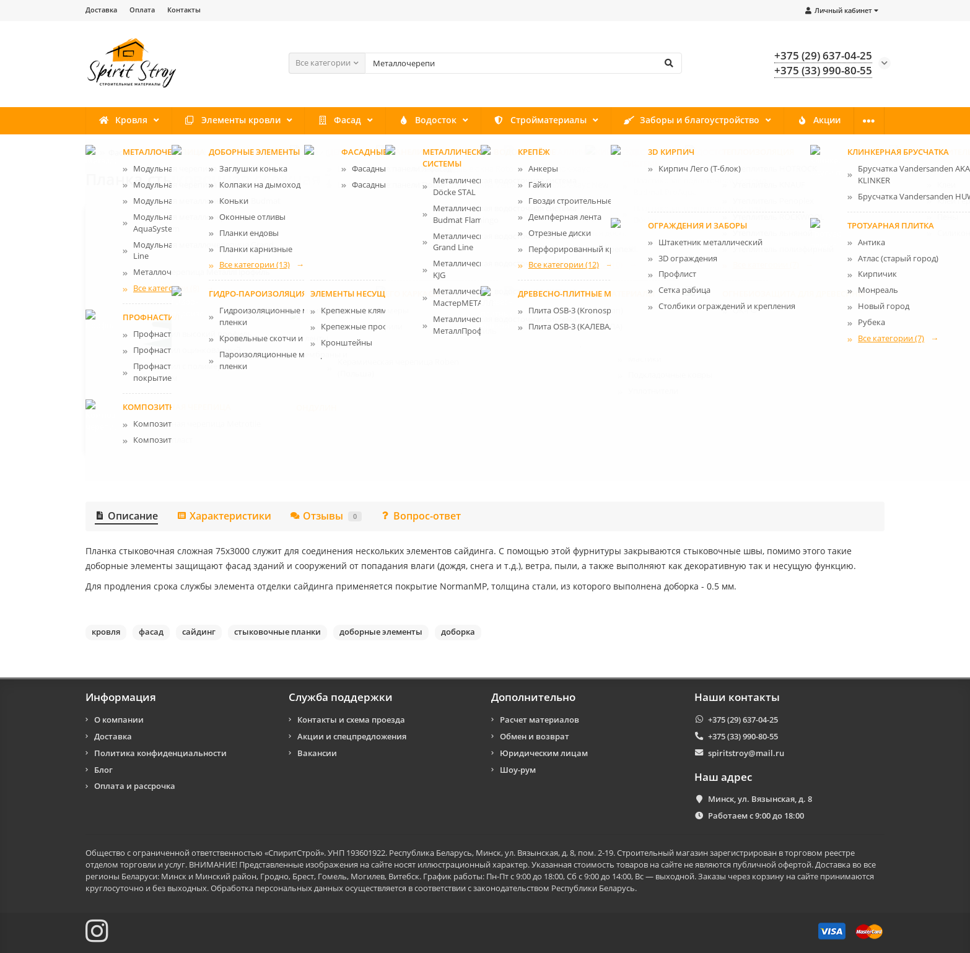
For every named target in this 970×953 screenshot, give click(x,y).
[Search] (523, 63)
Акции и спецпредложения (351, 736)
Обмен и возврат (534, 736)
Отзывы (326, 516)
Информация (120, 697)
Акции (754, 120)
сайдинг (199, 631)
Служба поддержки (341, 697)
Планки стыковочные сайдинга (437, 152)
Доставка (101, 9)
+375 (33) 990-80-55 (743, 736)
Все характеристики (468, 424)
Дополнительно (533, 697)
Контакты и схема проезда (351, 719)
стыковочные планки (277, 631)
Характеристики (224, 516)
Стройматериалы (498, 120)
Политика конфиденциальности (160, 753)
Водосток (395, 120)
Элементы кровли (218, 120)
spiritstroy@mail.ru (746, 753)
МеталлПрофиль (653, 236)
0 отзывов (508, 354)
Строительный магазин (662, 852)
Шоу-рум (518, 769)
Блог (103, 769)
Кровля (119, 120)
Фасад (315, 120)
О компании (830, 120)
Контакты (184, 9)
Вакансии (317, 753)
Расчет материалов (539, 719)
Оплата (142, 9)
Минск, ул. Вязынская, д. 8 (760, 798)
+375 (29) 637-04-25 (743, 719)
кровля (106, 631)
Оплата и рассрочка (134, 786)
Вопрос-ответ (420, 516)
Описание (126, 516)
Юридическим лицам (544, 753)
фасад (151, 631)
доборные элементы (380, 631)
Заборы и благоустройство (637, 120)
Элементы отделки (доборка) (308, 152)
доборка (458, 631)
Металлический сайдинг (191, 152)
